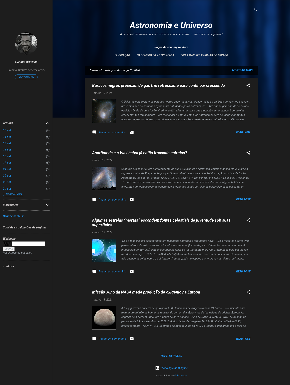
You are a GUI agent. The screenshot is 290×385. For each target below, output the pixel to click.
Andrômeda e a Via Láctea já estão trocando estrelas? (139, 152)
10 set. (7, 130)
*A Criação (122, 55)
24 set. (7, 188)
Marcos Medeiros (26, 61)
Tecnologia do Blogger (171, 368)
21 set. (7, 169)
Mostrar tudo (242, 70)
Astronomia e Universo (171, 25)
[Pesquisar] (255, 10)
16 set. (7, 156)
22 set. (7, 175)
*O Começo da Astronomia (155, 55)
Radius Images (180, 375)
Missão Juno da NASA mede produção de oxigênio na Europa (146, 292)
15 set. (7, 150)
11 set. (7, 137)
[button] (248, 86)
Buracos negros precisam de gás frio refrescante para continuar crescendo (158, 85)
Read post (243, 132)
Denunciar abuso (14, 216)
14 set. (7, 143)
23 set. (7, 182)
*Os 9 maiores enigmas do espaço (204, 55)
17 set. (7, 162)
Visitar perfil (26, 77)
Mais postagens (171, 355)
